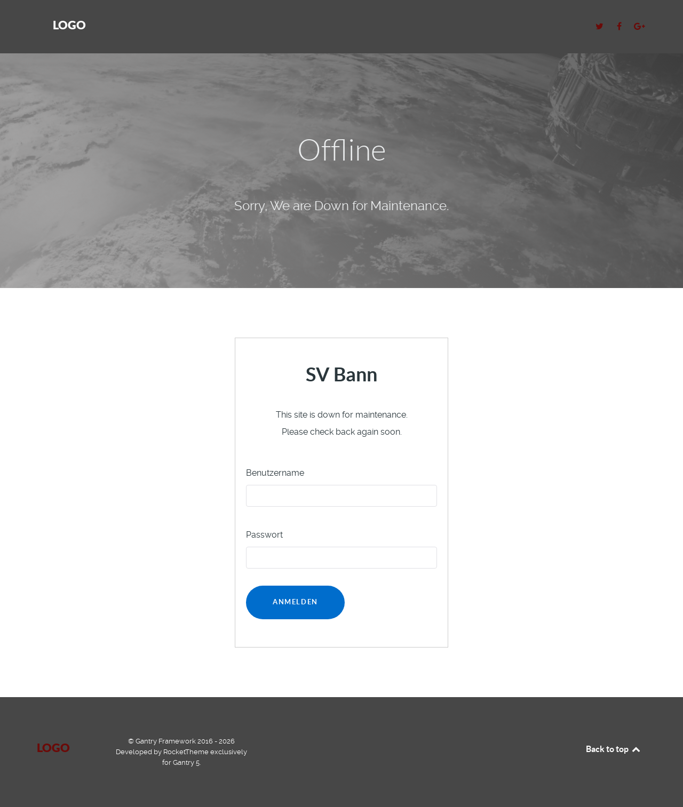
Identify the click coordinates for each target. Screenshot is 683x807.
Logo (69, 24)
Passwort (264, 535)
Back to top (613, 749)
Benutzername (275, 473)
